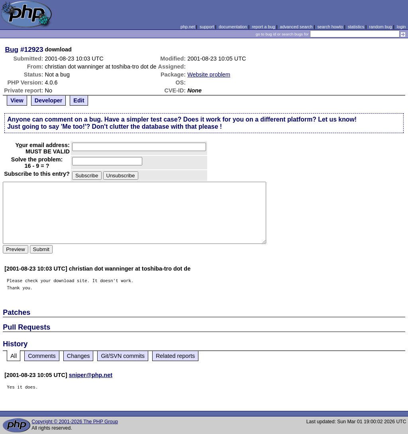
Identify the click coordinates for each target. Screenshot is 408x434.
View (17, 100)
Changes (78, 356)
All (13, 356)
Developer (49, 100)
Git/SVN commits (123, 356)
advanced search (296, 26)
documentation (233, 26)
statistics (356, 26)
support (207, 26)
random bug (380, 26)
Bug (12, 49)
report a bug (263, 26)
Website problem (208, 74)
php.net (187, 26)
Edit (78, 100)
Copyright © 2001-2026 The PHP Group (74, 421)
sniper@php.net (90, 375)
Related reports (175, 356)
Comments (42, 356)
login (401, 26)
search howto (330, 26)
